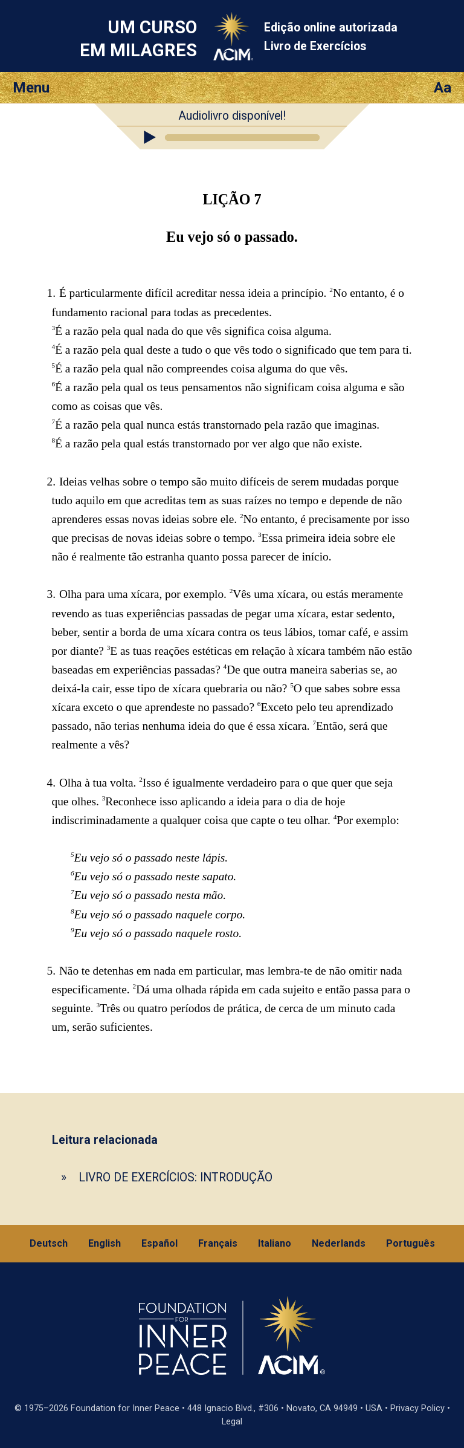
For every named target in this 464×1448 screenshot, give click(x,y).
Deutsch (49, 1243)
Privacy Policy (417, 1408)
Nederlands (339, 1243)
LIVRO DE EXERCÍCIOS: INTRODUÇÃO (175, 1177)
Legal (232, 1422)
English (104, 1243)
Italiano (274, 1243)
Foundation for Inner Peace (125, 1408)
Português (410, 1243)
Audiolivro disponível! (232, 116)
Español (159, 1243)
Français (217, 1243)
